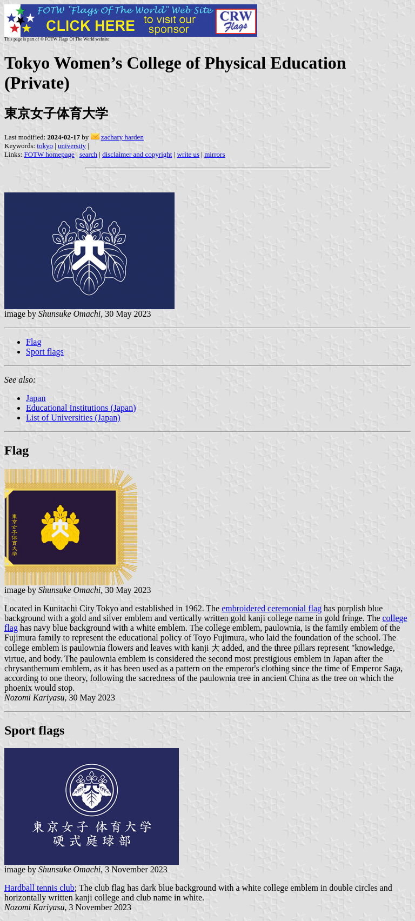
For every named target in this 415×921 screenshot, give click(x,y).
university (72, 146)
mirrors (214, 154)
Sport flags (45, 351)
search (88, 154)
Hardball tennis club (39, 887)
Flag (33, 341)
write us (188, 154)
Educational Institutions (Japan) (81, 407)
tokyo (45, 146)
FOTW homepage (49, 154)
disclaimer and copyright (137, 154)
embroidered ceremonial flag (272, 608)
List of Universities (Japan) (73, 417)
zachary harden (122, 137)
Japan (35, 398)
